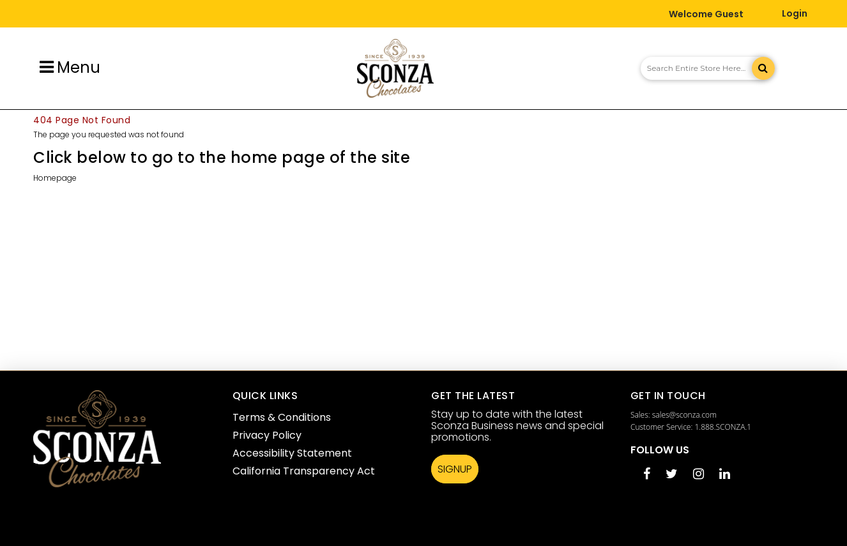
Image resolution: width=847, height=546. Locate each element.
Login (794, 13)
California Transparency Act (304, 471)
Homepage (55, 177)
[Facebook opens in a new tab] (646, 474)
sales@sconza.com (684, 414)
